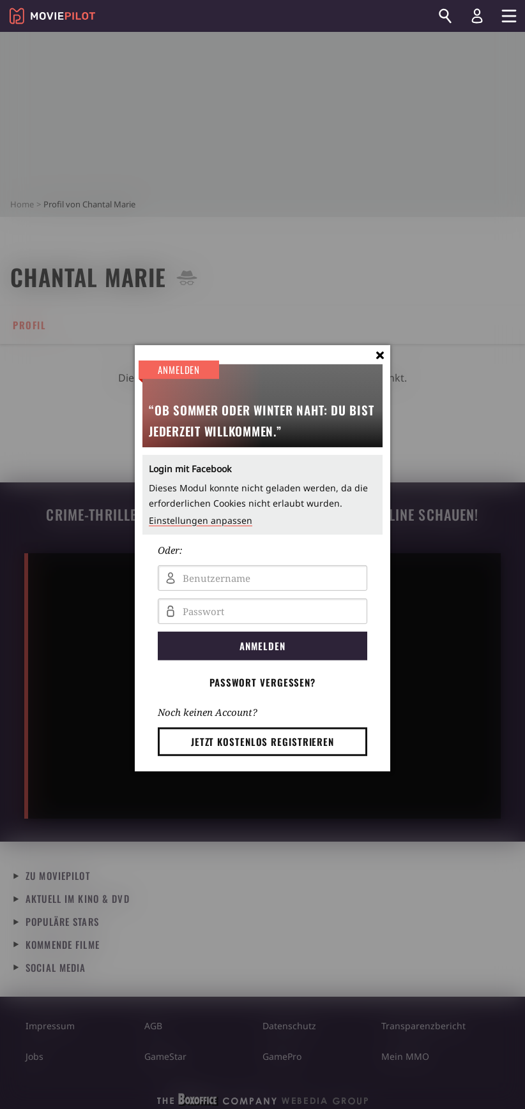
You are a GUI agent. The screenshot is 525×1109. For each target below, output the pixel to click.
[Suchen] (445, 16)
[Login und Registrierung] (477, 16)
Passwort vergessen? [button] (262, 682)
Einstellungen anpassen (200, 520)
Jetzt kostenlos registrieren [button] (262, 741)
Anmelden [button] (262, 646)
